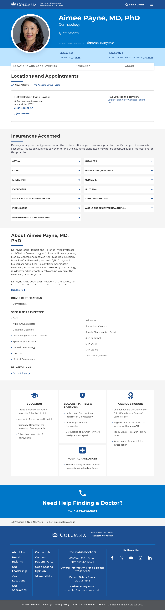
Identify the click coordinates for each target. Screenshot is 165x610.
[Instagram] (140, 558)
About (130, 66)
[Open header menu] (152, 4)
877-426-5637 (82, 571)
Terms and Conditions (84, 605)
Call (82, 511)
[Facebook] (112, 558)
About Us (18, 552)
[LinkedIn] (150, 558)
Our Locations (18, 578)
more (77, 57)
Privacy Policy (62, 605)
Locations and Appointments (35, 66)
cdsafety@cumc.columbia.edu (82, 590)
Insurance (82, 66)
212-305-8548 (82, 580)
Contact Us (42, 552)
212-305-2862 (136, 604)
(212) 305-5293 (70, 33)
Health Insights (17, 559)
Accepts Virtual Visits (49, 85)
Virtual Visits (43, 576)
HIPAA (102, 605)
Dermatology (20, 373)
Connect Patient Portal (44, 559)
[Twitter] (122, 558)
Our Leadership (19, 569)
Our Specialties (19, 588)
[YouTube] (131, 558)
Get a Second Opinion (44, 569)
